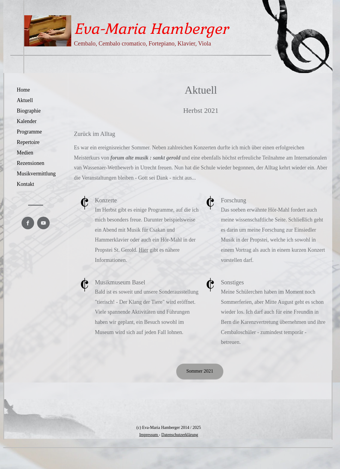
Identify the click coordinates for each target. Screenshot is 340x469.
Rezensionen (30, 163)
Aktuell (25, 100)
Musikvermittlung (36, 174)
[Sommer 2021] (199, 371)
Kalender (27, 121)
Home (23, 90)
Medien (25, 153)
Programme (29, 132)
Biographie (29, 111)
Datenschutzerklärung (179, 434)
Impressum (149, 434)
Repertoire (28, 142)
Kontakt (25, 184)
